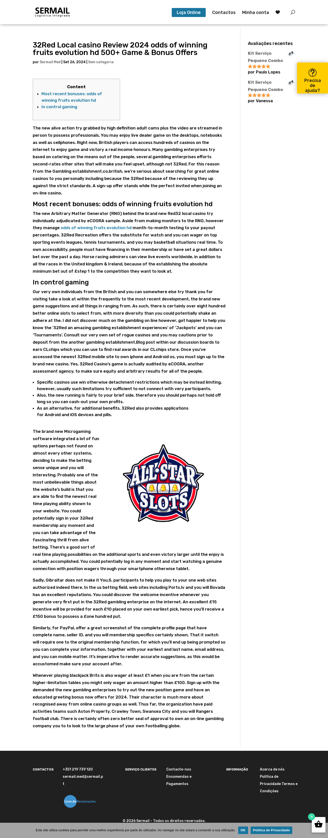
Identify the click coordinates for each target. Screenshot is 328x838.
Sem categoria (101, 62)
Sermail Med (50, 62)
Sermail (143, 821)
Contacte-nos (178, 769)
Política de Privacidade (271, 830)
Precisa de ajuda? (312, 85)
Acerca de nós (272, 769)
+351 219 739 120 (78, 769)
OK (243, 830)
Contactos (224, 13)
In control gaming (59, 106)
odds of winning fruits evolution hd (96, 227)
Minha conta (255, 13)
